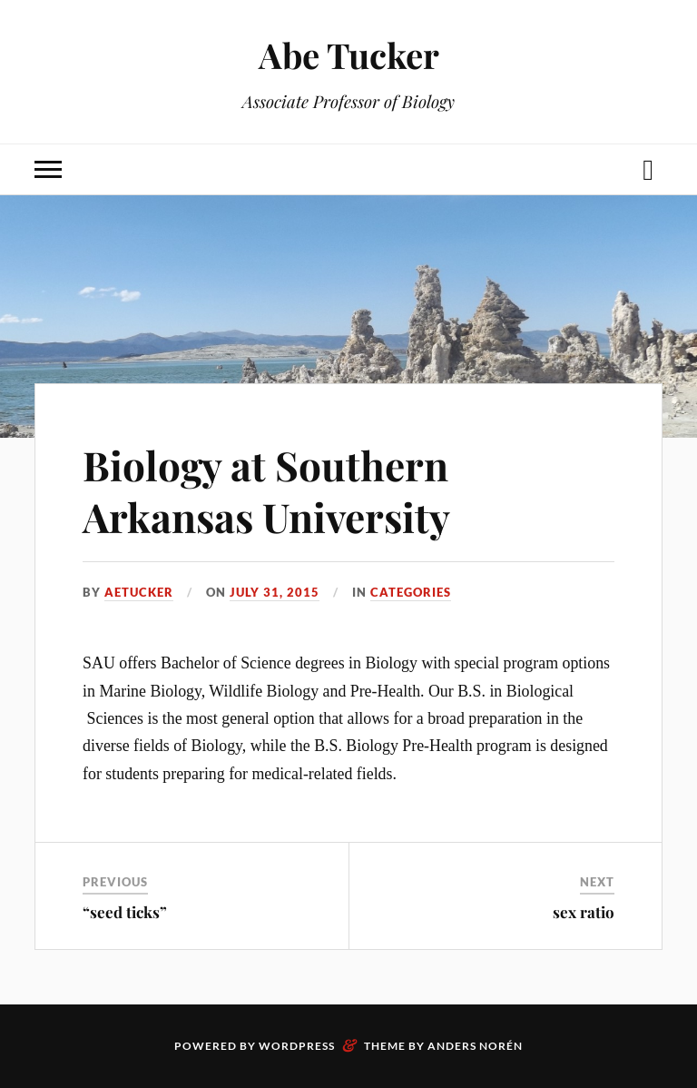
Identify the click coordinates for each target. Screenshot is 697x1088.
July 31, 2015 (274, 592)
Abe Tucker (349, 55)
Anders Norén (475, 1046)
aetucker (138, 592)
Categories (410, 592)
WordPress (297, 1046)
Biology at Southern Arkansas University (266, 490)
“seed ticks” (125, 912)
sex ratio (583, 912)
